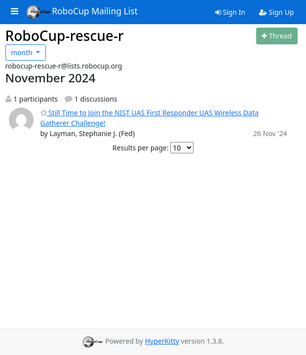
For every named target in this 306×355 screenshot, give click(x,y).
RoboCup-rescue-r (64, 35)
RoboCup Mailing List (82, 11)
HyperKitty (162, 341)
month (23, 52)
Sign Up (276, 12)
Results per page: (141, 147)
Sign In (230, 12)
